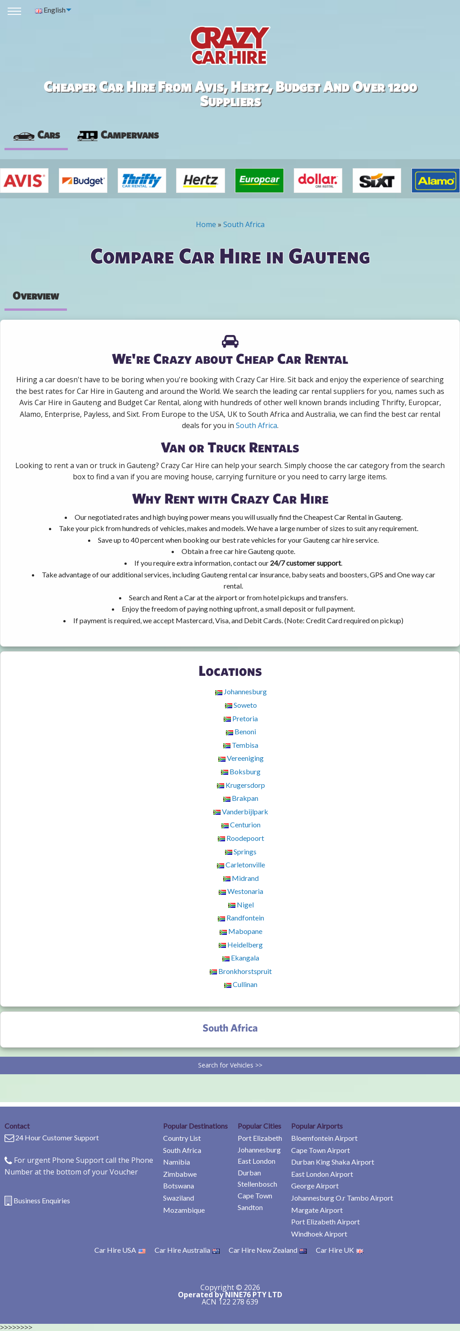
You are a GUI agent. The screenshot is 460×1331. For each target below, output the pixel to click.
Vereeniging (241, 758)
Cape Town (255, 1195)
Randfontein (241, 917)
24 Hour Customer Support (57, 1137)
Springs (241, 851)
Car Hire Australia (187, 1250)
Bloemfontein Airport (324, 1138)
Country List (182, 1138)
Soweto (241, 705)
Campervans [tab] (117, 134)
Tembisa (240, 745)
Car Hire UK (339, 1250)
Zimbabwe (180, 1174)
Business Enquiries (41, 1200)
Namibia (176, 1161)
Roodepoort (241, 838)
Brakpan (240, 798)
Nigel (241, 904)
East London (256, 1161)
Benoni (241, 731)
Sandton (250, 1207)
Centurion (241, 824)
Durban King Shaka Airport (332, 1161)
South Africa (244, 224)
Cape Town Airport (320, 1150)
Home (206, 224)
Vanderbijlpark (240, 811)
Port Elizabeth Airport (325, 1221)
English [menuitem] (50, 9)
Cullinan (240, 984)
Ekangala (240, 957)
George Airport (315, 1185)
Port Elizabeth (260, 1138)
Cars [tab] (36, 134)
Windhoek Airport (319, 1233)
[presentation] (117, 134)
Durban (249, 1172)
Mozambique (184, 1210)
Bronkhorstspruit (241, 971)
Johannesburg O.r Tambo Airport (342, 1197)
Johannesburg (241, 691)
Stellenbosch (257, 1183)
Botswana (178, 1185)
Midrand (241, 878)
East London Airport (322, 1174)
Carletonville (241, 864)
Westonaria (241, 891)
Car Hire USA (120, 1250)
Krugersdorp (241, 785)
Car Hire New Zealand (268, 1250)
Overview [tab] (36, 295)
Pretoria (241, 718)
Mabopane (241, 931)
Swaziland (178, 1197)
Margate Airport (317, 1210)
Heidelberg (241, 944)
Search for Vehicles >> (230, 1065)
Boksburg (241, 771)
